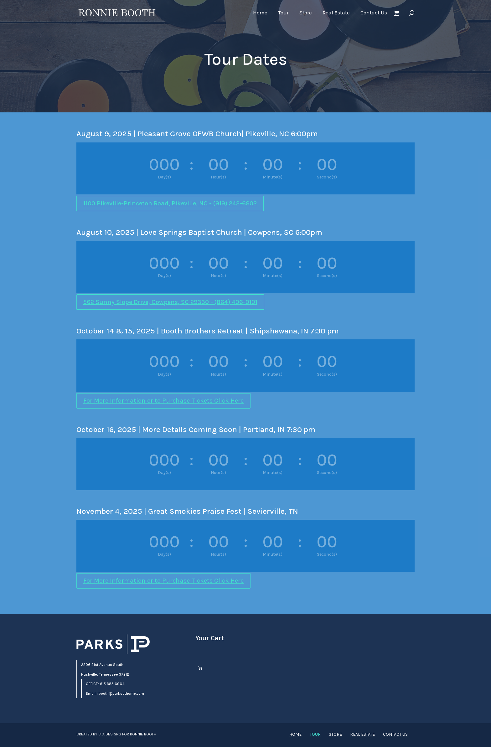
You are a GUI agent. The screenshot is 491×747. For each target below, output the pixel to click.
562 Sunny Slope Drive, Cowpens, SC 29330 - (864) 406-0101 (170, 302)
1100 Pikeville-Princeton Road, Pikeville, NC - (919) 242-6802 (170, 203)
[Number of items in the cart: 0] (200, 668)
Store (305, 13)
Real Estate (336, 13)
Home (260, 13)
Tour (283, 13)
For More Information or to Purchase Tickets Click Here (163, 400)
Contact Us (373, 13)
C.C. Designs (109, 734)
